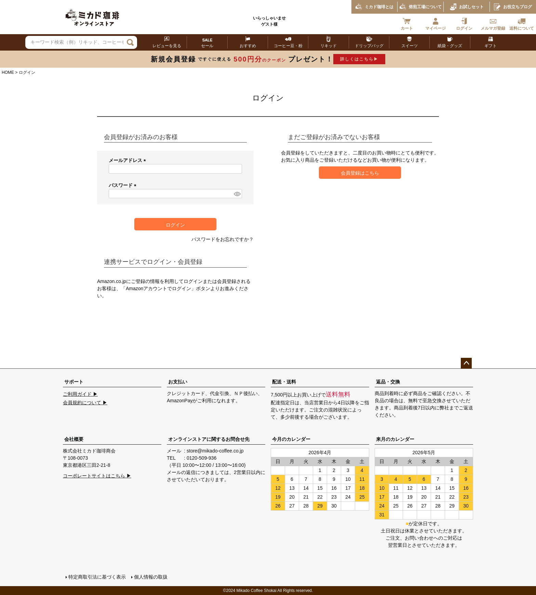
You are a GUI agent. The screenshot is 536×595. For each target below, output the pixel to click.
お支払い (177, 381)
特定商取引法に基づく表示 (97, 577)
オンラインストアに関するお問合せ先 (209, 439)
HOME (8, 72)
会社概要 (73, 439)
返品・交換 (388, 381)
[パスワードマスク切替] (237, 193)
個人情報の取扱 (151, 577)
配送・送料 (284, 381)
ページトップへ (466, 363)
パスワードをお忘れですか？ (222, 239)
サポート (73, 381)
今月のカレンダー (291, 439)
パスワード (124, 185)
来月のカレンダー (395, 439)
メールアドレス (128, 160)
